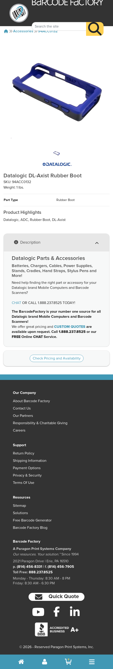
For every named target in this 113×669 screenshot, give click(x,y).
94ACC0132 (48, 31)
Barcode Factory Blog (30, 528)
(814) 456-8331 (29, 567)
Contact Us (22, 408)
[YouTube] (38, 611)
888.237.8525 (41, 572)
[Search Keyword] (59, 21)
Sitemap (19, 505)
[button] (56, 597)
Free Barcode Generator (32, 520)
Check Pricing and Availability (57, 358)
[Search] (95, 24)
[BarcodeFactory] (18, 13)
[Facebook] (56, 611)
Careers (19, 430)
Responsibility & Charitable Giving (40, 423)
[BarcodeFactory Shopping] (68, 661)
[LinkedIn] (74, 611)
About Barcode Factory (31, 401)
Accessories (23, 31)
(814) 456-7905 (61, 567)
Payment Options (27, 468)
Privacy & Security (27, 475)
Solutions (20, 513)
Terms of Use (23, 483)
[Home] (6, 31)
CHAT (16, 303)
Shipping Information (29, 461)
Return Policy (23, 453)
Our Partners (23, 416)
